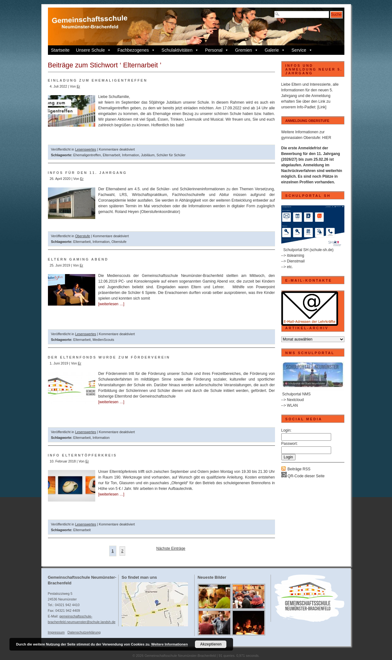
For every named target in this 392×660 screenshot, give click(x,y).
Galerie (275, 50)
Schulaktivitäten (180, 50)
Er (78, 86)
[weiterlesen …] (111, 304)
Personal (217, 50)
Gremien (246, 50)
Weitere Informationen (169, 644)
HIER (326, 137)
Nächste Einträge (170, 548)
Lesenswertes (85, 149)
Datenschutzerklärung (84, 632)
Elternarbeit (111, 155)
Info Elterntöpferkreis (82, 455)
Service (302, 50)
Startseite (60, 50)
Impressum (56, 632)
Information (130, 155)
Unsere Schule (93, 50)
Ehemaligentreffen (87, 155)
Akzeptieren (210, 644)
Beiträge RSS (299, 469)
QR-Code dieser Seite (303, 476)
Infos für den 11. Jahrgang (87, 173)
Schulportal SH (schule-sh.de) (308, 250)
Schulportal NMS (296, 394)
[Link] (321, 107)
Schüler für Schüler (170, 155)
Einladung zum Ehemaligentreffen (98, 80)
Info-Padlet (306, 107)
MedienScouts (103, 339)
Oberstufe (82, 236)
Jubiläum (148, 155)
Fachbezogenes (136, 50)
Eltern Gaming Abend (78, 259)
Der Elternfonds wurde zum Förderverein (109, 357)
